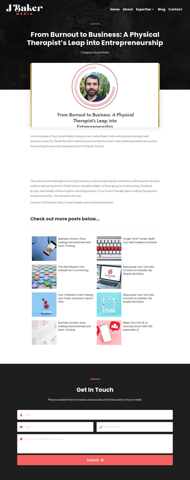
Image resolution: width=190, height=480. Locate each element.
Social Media (101, 52)
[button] (153, 9)
